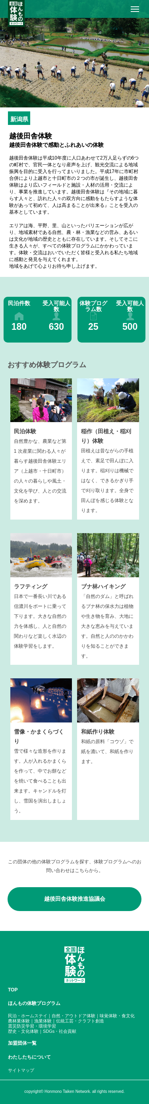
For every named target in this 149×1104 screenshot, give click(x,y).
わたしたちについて (29, 1057)
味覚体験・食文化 (117, 1015)
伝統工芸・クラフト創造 (80, 1020)
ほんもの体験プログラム (34, 1003)
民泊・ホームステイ (27, 1015)
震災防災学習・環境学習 (32, 1026)
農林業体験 (19, 1020)
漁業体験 (43, 1020)
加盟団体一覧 (22, 1043)
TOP (12, 990)
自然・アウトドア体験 (73, 1015)
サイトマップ (21, 1070)
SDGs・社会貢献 (59, 1031)
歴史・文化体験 (23, 1031)
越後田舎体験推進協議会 (74, 899)
